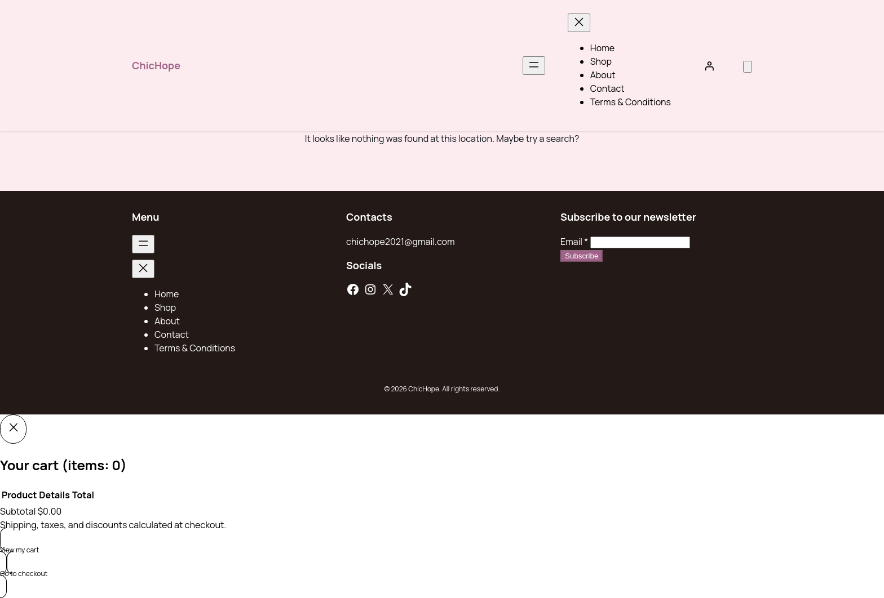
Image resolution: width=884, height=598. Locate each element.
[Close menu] (579, 23)
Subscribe (581, 256)
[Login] (709, 66)
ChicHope (156, 65)
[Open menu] (534, 65)
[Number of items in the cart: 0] (747, 67)
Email (574, 241)
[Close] (13, 429)
